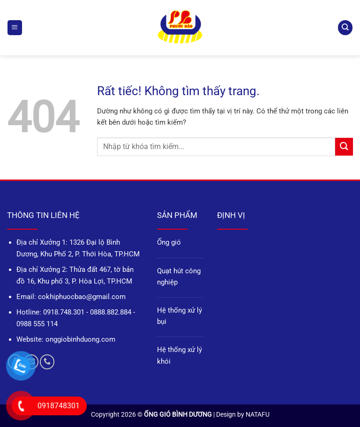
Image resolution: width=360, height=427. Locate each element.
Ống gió (169, 242)
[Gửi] (344, 146)
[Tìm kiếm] (345, 27)
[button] (15, 27)
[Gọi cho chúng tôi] (47, 361)
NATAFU (258, 414)
